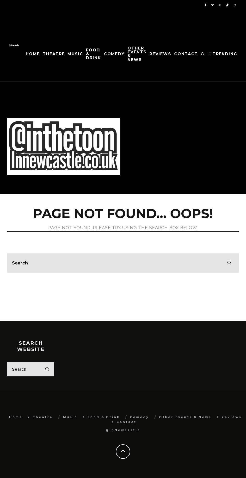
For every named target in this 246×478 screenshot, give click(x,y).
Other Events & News (137, 54)
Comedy (114, 54)
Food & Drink (93, 54)
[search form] (123, 263)
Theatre (54, 54)
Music (75, 54)
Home (33, 54)
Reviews (160, 54)
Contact (186, 54)
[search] (229, 263)
